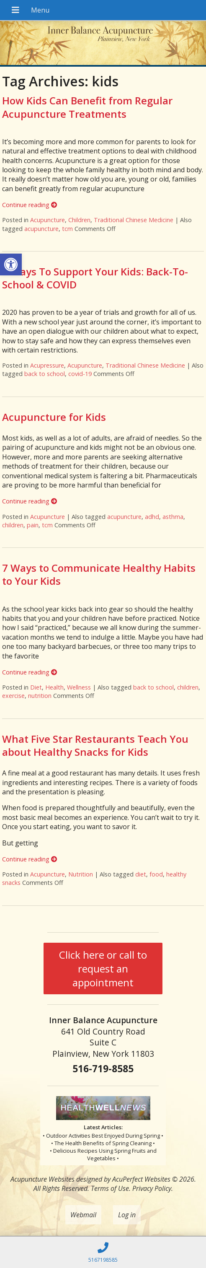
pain (33, 525)
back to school (44, 374)
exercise (13, 696)
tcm (67, 229)
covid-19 (80, 374)
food (156, 874)
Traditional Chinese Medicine (133, 220)
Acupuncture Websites (42, 1179)
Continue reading (29, 205)
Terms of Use (110, 1188)
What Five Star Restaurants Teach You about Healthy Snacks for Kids (95, 745)
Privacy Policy (151, 1188)
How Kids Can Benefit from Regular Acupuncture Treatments (87, 106)
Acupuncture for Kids (54, 417)
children (12, 525)
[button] (11, 264)
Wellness (79, 687)
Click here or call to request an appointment (103, 968)
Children (79, 220)
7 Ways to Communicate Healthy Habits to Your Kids (99, 574)
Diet (36, 687)
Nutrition (80, 874)
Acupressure (47, 365)
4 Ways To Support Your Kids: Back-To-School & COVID (95, 277)
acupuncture (41, 229)
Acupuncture (47, 220)
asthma (172, 517)
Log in (127, 1214)
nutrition (40, 696)
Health (54, 687)
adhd (152, 517)
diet (140, 874)
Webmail (83, 1214)
